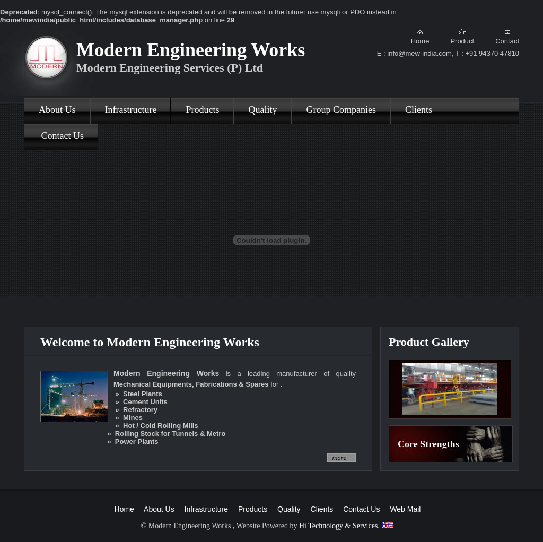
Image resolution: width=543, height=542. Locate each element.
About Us (57, 109)
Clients (418, 109)
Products (202, 109)
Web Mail (405, 509)
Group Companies (340, 109)
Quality (262, 109)
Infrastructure (131, 109)
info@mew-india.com (419, 53)
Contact (507, 37)
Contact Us (61, 135)
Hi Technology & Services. (346, 526)
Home (420, 37)
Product (462, 37)
